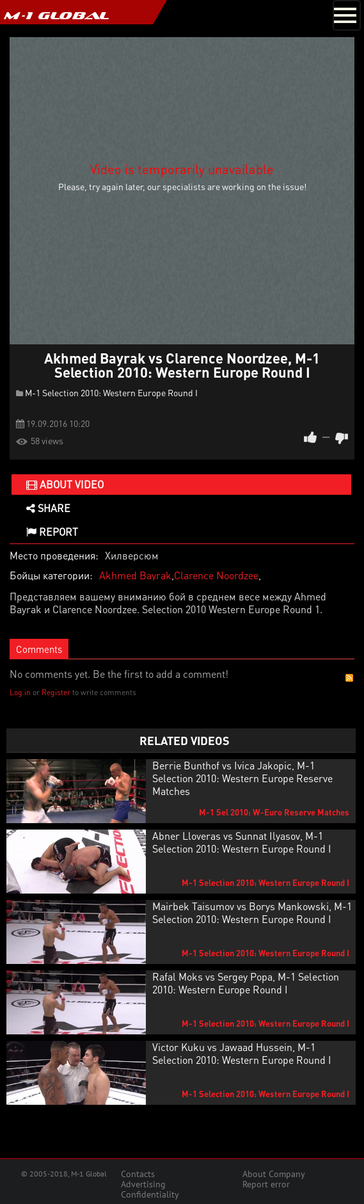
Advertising (143, 1184)
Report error (266, 1184)
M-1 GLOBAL (56, 15)
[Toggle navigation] (347, 15)
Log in (20, 692)
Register (56, 692)
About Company (273, 1174)
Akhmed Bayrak (135, 575)
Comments (39, 649)
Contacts (138, 1174)
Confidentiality (150, 1194)
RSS (349, 678)
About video (65, 484)
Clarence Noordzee (216, 575)
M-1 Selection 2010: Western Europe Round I (111, 392)
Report (52, 531)
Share (48, 508)
